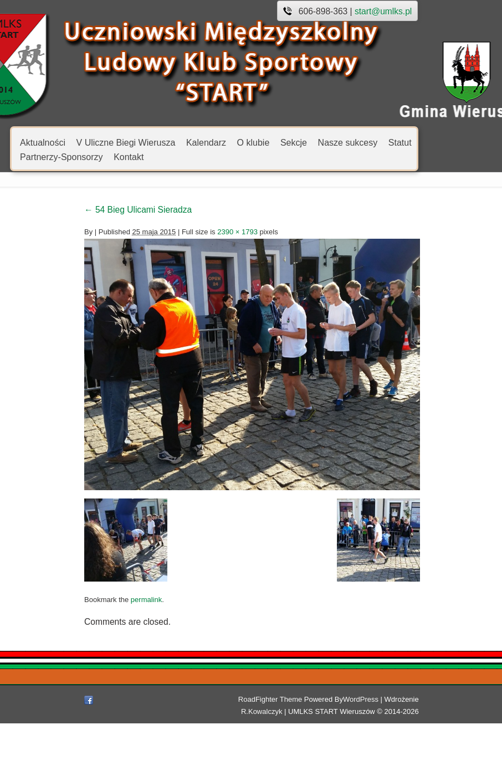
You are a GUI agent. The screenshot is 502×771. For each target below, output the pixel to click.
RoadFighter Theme (237, 747)
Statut (400, 142)
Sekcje (293, 142)
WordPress (327, 747)
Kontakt (129, 156)
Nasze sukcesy (348, 142)
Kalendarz (206, 142)
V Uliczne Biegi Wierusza (126, 142)
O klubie (253, 142)
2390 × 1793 (194, 232)
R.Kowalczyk (407, 747)
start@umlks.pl (383, 11)
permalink (103, 664)
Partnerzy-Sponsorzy (61, 156)
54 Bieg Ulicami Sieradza (94, 209)
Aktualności (42, 142)
